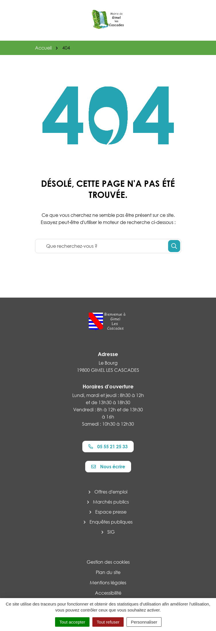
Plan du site (108, 572)
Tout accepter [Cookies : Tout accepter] (72, 622)
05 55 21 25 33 (108, 446)
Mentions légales (108, 582)
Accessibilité (108, 593)
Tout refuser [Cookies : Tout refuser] (108, 622)
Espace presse (111, 512)
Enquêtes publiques (111, 522)
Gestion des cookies (108, 562)
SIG (111, 532)
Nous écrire (108, 466)
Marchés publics (111, 502)
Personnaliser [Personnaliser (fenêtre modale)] (144, 622)
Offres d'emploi (110, 492)
